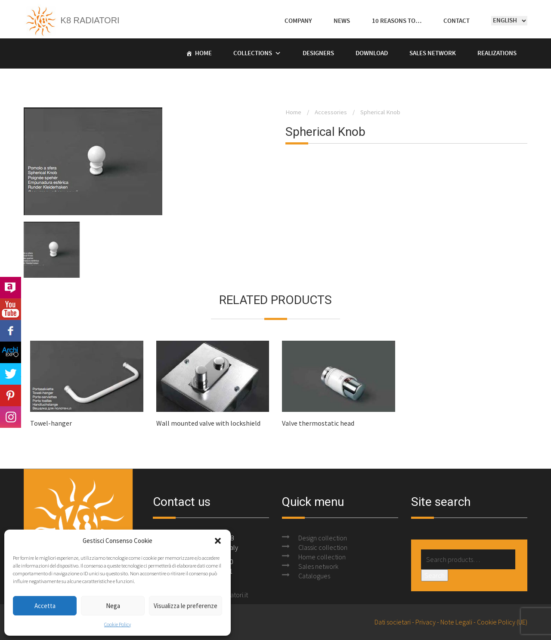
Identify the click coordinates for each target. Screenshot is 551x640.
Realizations (497, 53)
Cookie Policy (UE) (502, 622)
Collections (252, 53)
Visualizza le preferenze (185, 606)
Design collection (322, 537)
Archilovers (10, 287)
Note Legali (456, 622)
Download (372, 53)
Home (203, 53)
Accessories (331, 112)
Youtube (10, 309)
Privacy (425, 622)
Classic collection (322, 547)
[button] (218, 540)
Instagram (10, 417)
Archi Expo (10, 352)
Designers (318, 53)
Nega (113, 606)
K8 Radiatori (72, 20)
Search (434, 575)
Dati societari (393, 622)
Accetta (45, 606)
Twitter (10, 374)
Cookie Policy (117, 624)
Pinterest (10, 395)
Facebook (10, 331)
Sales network (318, 566)
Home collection (322, 556)
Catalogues (314, 575)
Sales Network (432, 53)
